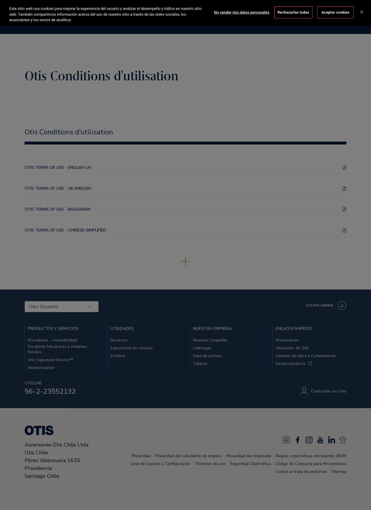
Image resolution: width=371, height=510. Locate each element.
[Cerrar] (361, 11)
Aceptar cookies (335, 11)
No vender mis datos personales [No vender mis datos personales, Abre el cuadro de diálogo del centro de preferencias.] (241, 11)
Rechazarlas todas (293, 11)
